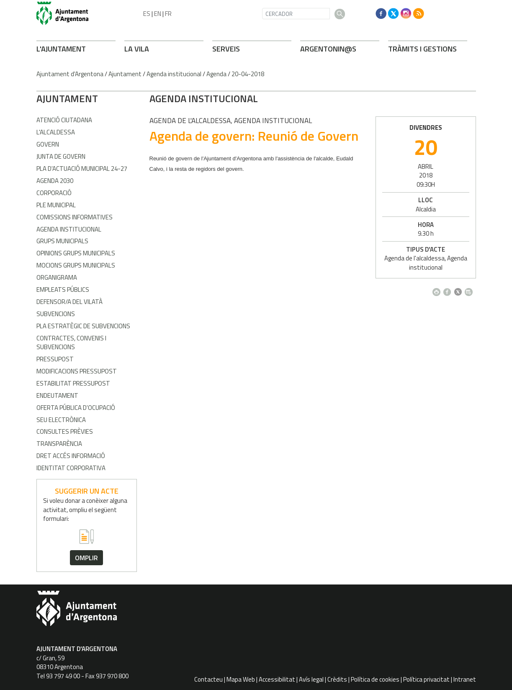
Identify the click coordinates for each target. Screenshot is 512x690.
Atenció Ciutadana (64, 120)
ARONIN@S (328, 48)
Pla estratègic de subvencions (83, 326)
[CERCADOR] (296, 13)
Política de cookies (375, 679)
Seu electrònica (61, 420)
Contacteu (208, 679)
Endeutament (57, 395)
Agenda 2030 (54, 180)
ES (146, 13)
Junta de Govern (60, 156)
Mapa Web (240, 679)
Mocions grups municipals (75, 265)
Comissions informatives (74, 217)
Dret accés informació (70, 456)
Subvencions (55, 314)
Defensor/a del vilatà (69, 301)
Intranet (464, 679)
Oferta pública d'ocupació (75, 407)
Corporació (54, 193)
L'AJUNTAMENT (61, 48)
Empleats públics (62, 289)
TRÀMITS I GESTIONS (422, 48)
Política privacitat (426, 679)
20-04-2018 (248, 74)
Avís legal (311, 679)
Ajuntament (125, 74)
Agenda (216, 74)
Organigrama (56, 277)
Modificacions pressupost (76, 371)
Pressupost (55, 359)
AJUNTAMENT (67, 98)
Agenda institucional (174, 74)
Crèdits (337, 679)
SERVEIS (226, 48)
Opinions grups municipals (75, 253)
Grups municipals (62, 241)
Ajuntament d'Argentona (69, 74)
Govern (47, 144)
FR (168, 13)
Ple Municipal (56, 205)
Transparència (59, 443)
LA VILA (136, 48)
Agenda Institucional (68, 229)
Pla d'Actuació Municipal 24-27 (81, 168)
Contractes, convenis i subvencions (71, 342)
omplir (86, 558)
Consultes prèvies (64, 431)
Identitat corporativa (70, 468)
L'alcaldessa (55, 132)
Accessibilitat (277, 679)
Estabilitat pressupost (73, 383)
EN (157, 13)
